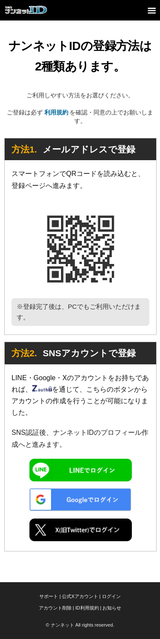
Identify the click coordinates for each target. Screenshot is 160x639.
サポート (48, 596)
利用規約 (56, 112)
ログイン (111, 596)
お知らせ (111, 607)
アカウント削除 (55, 607)
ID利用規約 (87, 607)
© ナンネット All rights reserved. (80, 624)
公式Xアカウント (80, 596)
